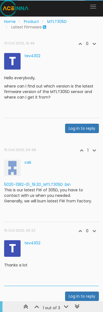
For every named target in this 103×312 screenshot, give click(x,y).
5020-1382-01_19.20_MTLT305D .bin (37, 184)
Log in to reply (82, 128)
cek (27, 162)
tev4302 (32, 56)
